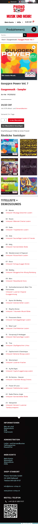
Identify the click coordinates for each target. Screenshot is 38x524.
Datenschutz (9, 428)
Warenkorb (8, 460)
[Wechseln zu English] (32, 1)
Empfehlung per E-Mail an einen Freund (15, 131)
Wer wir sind (9, 426)
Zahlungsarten (9, 445)
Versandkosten (21, 108)
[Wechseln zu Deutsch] (12, 1)
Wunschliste (8, 462)
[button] (33, 47)
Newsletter (8, 447)
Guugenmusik (12, 39)
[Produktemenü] (34, 29)
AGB (5, 430)
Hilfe (19, 22)
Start (4, 39)
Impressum (8, 432)
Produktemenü (15, 29)
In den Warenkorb (16, 120)
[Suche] (25, 35)
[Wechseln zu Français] (23, 1)
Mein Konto (9, 22)
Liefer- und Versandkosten (14, 443)
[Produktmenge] (4, 120)
